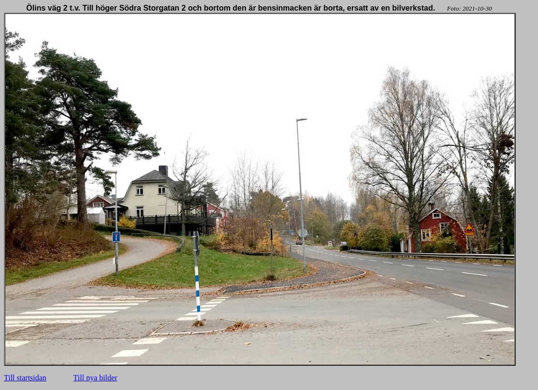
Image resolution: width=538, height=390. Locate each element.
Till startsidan (25, 378)
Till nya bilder (95, 378)
